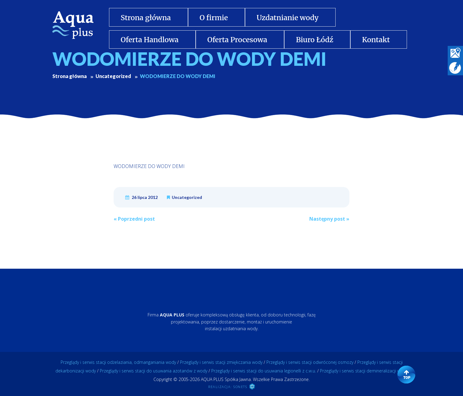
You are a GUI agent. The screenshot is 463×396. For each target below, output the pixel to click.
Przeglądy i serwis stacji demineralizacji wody (364, 371)
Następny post (329, 218)
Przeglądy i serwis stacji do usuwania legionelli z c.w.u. (263, 371)
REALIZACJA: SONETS (231, 386)
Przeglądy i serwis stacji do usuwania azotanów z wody (153, 371)
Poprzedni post (134, 218)
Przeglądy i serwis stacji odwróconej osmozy (309, 362)
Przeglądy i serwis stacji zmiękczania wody (221, 362)
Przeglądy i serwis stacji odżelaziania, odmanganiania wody (118, 362)
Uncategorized (187, 197)
